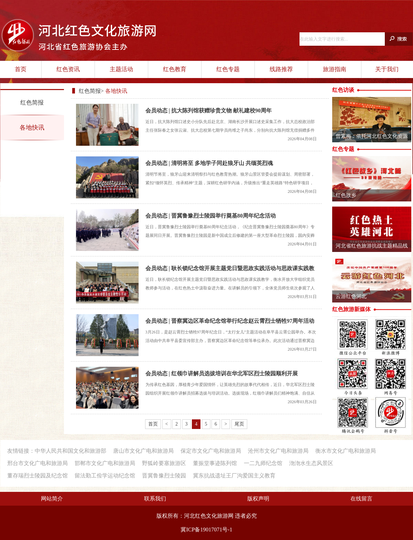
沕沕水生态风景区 (311, 463)
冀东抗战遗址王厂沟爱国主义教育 (234, 475)
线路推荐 (281, 69)
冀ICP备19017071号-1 (206, 529)
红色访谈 (343, 90)
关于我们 (387, 69)
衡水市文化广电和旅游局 (345, 451)
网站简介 (52, 499)
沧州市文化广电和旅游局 (278, 451)
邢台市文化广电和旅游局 (37, 463)
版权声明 (258, 499)
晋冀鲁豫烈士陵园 (164, 475)
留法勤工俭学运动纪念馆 (105, 475)
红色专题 (228, 69)
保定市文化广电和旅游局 (211, 451)
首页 (20, 69)
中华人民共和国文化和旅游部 (70, 451)
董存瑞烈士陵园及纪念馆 (37, 475)
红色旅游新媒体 (351, 309)
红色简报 (32, 102)
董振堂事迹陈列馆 (215, 463)
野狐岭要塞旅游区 (164, 463)
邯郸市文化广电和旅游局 (105, 463)
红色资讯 (68, 69)
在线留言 (361, 499)
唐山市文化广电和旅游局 (143, 451)
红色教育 (174, 69)
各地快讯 (32, 127)
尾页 (239, 424)
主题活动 (121, 69)
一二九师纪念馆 (263, 463)
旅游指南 (334, 69)
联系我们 (155, 499)
